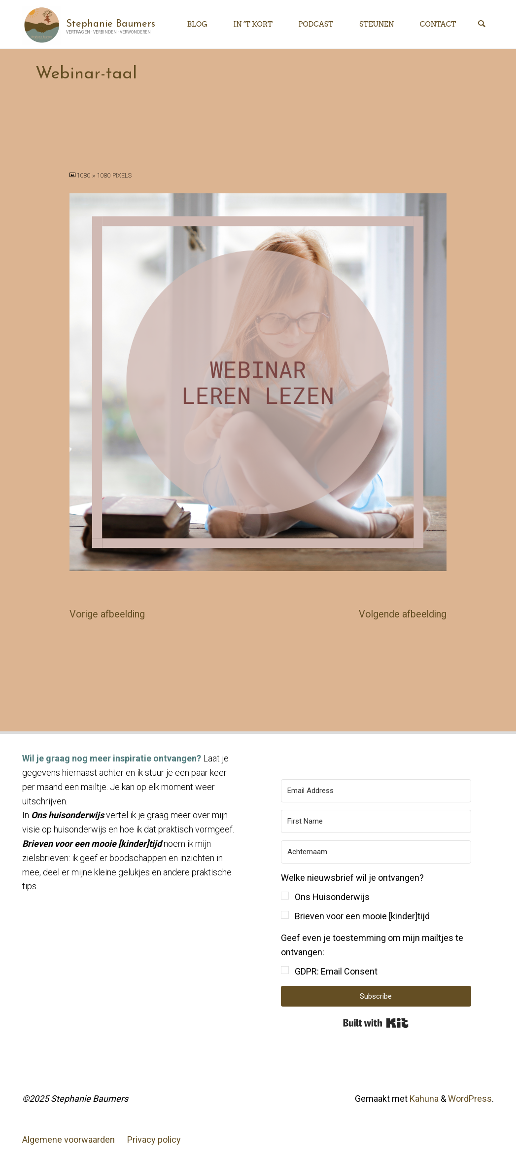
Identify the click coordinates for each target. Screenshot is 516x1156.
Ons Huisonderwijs (332, 897)
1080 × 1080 (94, 175)
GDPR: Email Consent (336, 971)
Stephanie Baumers (110, 24)
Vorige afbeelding (107, 614)
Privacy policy (154, 1139)
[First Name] (376, 821)
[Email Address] (376, 790)
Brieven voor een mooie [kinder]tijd (362, 916)
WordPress (470, 1098)
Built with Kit (376, 1023)
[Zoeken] (481, 24)
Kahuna (423, 1098)
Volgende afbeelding (403, 614)
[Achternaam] (376, 852)
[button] (376, 897)
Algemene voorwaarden (68, 1139)
